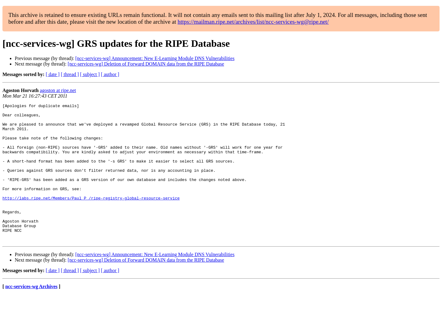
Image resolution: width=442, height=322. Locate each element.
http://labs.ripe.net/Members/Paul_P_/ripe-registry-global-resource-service (91, 217)
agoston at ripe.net (58, 90)
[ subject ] (90, 74)
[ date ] (53, 74)
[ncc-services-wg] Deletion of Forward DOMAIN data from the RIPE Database (146, 63)
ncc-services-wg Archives (31, 314)
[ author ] (110, 74)
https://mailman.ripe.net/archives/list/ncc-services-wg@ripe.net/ (253, 21)
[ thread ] (70, 74)
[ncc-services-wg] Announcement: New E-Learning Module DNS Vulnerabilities (155, 58)
